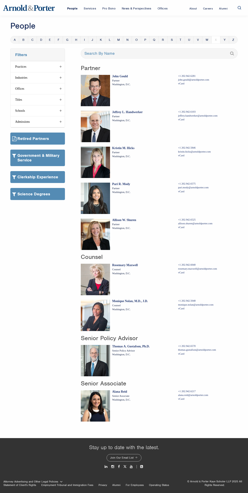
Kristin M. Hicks (123, 148)
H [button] (76, 40)
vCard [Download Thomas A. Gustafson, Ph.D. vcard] (181, 353)
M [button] (118, 40)
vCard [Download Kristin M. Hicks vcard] (181, 155)
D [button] (41, 40)
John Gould (120, 76)
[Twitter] (124, 466)
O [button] (136, 40)
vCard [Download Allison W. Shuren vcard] (181, 227)
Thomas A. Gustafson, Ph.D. (131, 346)
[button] (38, 66)
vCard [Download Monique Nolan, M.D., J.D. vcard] (181, 308)
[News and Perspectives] (140, 466)
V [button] (198, 40)
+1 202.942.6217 (187, 391)
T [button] (180, 40)
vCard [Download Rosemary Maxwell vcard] (181, 272)
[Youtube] (131, 466)
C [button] (32, 40)
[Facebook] (119, 466)
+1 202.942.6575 (187, 183)
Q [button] (154, 40)
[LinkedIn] (106, 466)
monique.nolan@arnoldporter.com (195, 304)
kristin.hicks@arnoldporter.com (194, 151)
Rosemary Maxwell (125, 265)
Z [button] (233, 40)
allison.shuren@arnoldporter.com (195, 223)
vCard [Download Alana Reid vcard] (181, 398)
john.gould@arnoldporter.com (193, 79)
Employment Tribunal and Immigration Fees (67, 485)
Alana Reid (119, 391)
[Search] (239, 7)
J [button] (92, 40)
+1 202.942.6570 (187, 346)
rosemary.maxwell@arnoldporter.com (197, 268)
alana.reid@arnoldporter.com (193, 395)
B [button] (23, 40)
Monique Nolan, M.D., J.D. (130, 301)
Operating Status (159, 485)
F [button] (58, 40)
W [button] (207, 40)
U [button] (189, 40)
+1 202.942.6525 (187, 219)
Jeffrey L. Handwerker (127, 112)
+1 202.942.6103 (187, 111)
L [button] (110, 40)
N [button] (127, 40)
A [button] (15, 40)
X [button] (216, 40)
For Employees (135, 485)
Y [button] (225, 40)
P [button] (145, 40)
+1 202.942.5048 (187, 300)
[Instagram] (113, 466)
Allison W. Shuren (124, 220)
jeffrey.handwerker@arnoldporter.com (198, 115)
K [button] (101, 40)
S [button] (172, 40)
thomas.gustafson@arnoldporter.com (197, 349)
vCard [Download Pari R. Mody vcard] (181, 191)
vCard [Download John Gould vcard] (181, 83)
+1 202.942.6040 (187, 264)
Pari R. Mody (121, 184)
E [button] (50, 40)
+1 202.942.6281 (187, 76)
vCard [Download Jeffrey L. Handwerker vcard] (181, 119)
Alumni (116, 485)
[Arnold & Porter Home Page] (29, 7)
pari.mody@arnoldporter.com (193, 187)
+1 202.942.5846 (187, 147)
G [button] (67, 40)
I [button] (84, 40)
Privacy (103, 485)
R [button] (163, 40)
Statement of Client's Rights (19, 485)
